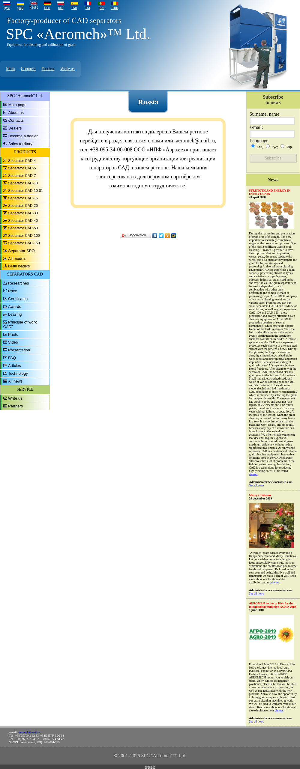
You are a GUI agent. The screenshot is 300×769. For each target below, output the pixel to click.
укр (20, 7)
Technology (18, 373)
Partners (15, 406)
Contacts (28, 69)
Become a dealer (23, 136)
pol (61, 7)
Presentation (19, 350)
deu (47, 7)
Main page (17, 105)
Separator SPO (21, 251)
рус (7, 7)
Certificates (18, 299)
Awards (14, 306)
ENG (33, 7)
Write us (67, 69)
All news (15, 381)
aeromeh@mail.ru (29, 732)
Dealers (48, 69)
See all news (256, 485)
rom (114, 7)
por (101, 7)
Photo (13, 334)
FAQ (12, 358)
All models (17, 258)
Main (10, 69)
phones (253, 474)
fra (88, 7)
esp (74, 7)
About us (16, 112)
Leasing (15, 314)
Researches (18, 283)
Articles (14, 365)
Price (12, 291)
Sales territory (20, 144)
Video (13, 342)
